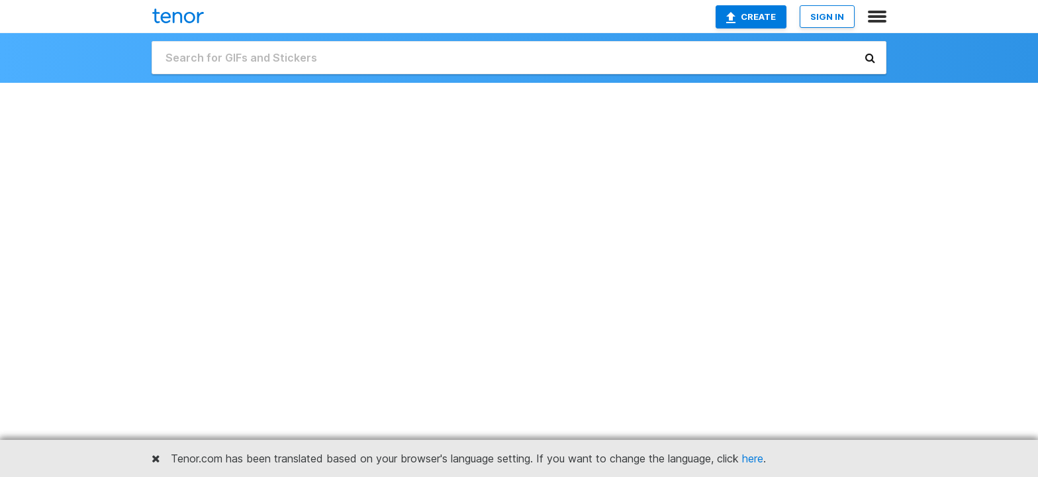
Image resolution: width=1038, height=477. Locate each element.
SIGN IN (827, 16)
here (752, 458)
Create (751, 17)
